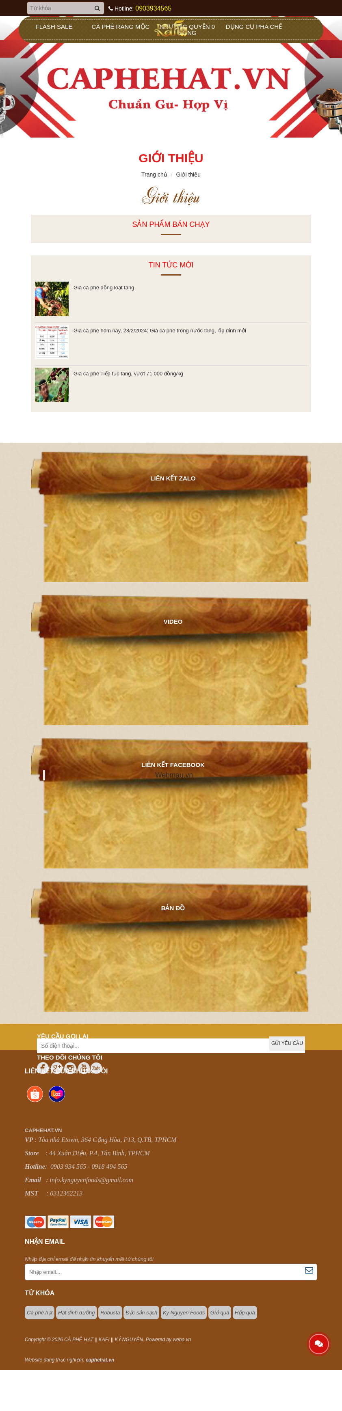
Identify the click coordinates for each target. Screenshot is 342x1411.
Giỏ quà (219, 1313)
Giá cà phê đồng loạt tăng (104, 287)
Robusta (110, 1313)
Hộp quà (245, 1313)
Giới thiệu (188, 174)
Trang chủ (154, 174)
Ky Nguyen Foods (184, 1313)
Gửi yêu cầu (287, 1043)
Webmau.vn (174, 775)
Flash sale (54, 26)
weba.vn (182, 1339)
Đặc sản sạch (141, 1313)
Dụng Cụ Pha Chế (254, 26)
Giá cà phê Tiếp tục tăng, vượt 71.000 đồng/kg (128, 374)
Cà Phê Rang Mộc (121, 26)
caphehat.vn (100, 1360)
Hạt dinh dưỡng (76, 1313)
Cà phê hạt (39, 1313)
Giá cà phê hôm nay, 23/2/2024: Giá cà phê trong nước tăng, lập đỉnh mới (160, 330)
